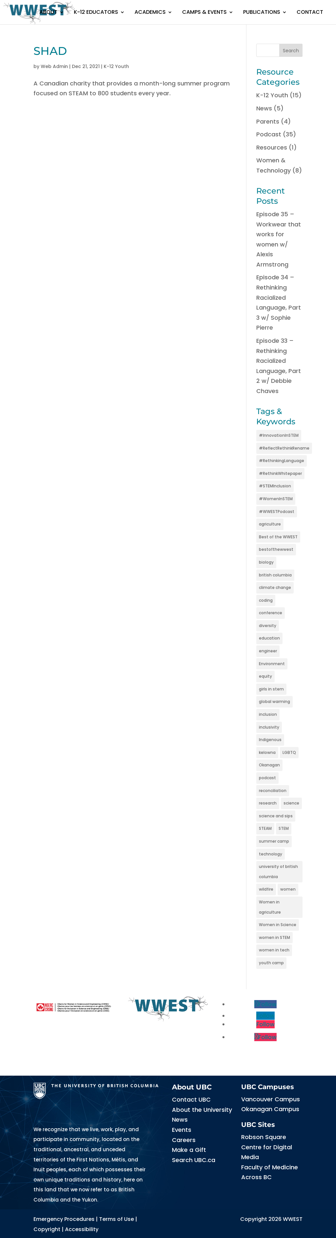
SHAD (50, 51)
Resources (271, 147)
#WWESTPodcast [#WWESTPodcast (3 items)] (276, 511)
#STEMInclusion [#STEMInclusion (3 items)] (275, 486)
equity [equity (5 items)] (265, 676)
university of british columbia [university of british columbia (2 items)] (278, 871)
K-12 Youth (116, 66)
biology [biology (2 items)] (266, 562)
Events (181, 1130)
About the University (202, 1110)
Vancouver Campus (270, 1099)
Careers (184, 1140)
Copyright (46, 1229)
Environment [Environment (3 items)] (272, 663)
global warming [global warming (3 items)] (274, 701)
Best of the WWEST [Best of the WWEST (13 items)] (278, 537)
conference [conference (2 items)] (270, 613)
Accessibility (81, 1229)
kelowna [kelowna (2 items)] (267, 752)
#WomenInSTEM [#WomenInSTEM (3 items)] (276, 499)
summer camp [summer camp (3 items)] (274, 841)
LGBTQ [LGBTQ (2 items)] (289, 752)
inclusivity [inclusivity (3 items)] (269, 727)
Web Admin (54, 66)
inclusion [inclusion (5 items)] (268, 714)
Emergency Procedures (63, 1219)
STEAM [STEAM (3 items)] (265, 828)
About (48, 12)
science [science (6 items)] (291, 803)
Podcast (268, 134)
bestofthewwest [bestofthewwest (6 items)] (276, 549)
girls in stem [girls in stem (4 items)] (271, 689)
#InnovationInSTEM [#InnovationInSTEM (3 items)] (279, 435)
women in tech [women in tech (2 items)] (274, 950)
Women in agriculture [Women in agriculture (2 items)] (270, 907)
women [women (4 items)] (288, 889)
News (264, 108)
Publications (261, 12)
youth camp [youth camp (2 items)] (271, 963)
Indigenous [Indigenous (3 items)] (270, 739)
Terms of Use (116, 1219)
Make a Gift (189, 1150)
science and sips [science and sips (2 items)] (276, 816)
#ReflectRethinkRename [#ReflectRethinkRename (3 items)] (284, 448)
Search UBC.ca (193, 1160)
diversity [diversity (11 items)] (267, 625)
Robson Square (263, 1137)
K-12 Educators (96, 12)
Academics (150, 12)
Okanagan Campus (270, 1109)
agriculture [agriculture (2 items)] (270, 524)
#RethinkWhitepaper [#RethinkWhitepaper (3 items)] (280, 473)
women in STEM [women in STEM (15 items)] (274, 937)
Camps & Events (204, 12)
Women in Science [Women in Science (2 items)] (277, 924)
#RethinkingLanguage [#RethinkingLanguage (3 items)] (281, 460)
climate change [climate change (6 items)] (275, 587)
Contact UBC (191, 1099)
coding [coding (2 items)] (266, 600)
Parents (267, 121)
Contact (310, 12)
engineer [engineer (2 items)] (268, 651)
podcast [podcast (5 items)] (267, 778)
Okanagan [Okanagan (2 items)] (269, 765)
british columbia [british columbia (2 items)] (275, 575)
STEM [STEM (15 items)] (284, 828)
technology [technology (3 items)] (270, 854)
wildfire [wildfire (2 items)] (266, 889)
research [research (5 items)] (268, 803)
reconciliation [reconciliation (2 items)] (272, 790)
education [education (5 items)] (269, 638)
